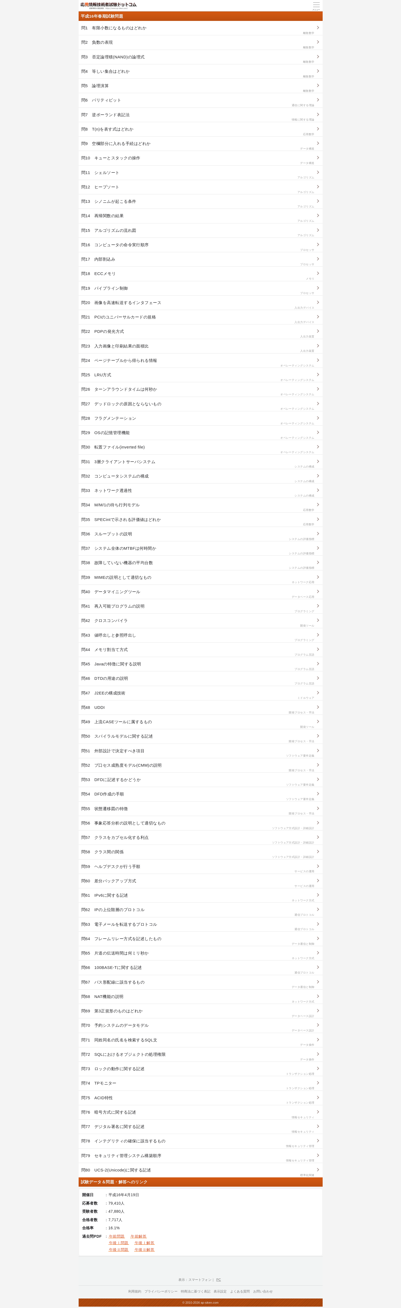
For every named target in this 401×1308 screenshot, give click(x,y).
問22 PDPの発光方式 (198, 334)
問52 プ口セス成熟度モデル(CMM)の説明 (198, 767)
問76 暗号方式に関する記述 (198, 1114)
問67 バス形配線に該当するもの (198, 984)
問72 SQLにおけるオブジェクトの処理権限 (198, 1056)
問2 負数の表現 (198, 44)
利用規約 (135, 1291)
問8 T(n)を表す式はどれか (198, 131)
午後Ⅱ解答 (144, 1249)
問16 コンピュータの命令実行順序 (198, 247)
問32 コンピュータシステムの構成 (198, 478)
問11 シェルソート (198, 175)
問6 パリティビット (198, 102)
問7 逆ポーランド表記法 (198, 117)
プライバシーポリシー (161, 1291)
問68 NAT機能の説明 (198, 999)
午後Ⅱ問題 (119, 1249)
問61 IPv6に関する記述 (198, 897)
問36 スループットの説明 (198, 536)
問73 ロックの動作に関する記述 (198, 1071)
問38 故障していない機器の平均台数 (198, 565)
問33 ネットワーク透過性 (198, 493)
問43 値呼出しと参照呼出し (198, 637)
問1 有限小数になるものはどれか (198, 30)
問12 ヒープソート (198, 189)
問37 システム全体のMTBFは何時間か (198, 550)
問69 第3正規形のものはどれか (198, 1013)
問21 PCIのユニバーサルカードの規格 (198, 319)
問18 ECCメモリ (198, 276)
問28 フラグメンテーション (198, 420)
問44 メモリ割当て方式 (198, 652)
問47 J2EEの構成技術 (198, 695)
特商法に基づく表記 (195, 1291)
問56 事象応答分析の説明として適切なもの (198, 825)
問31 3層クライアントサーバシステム (198, 464)
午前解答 (138, 1236)
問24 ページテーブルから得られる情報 (198, 363)
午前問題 (117, 1236)
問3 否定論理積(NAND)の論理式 (198, 59)
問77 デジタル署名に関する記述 (198, 1129)
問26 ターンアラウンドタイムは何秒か (198, 391)
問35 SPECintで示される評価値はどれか (198, 522)
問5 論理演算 (198, 88)
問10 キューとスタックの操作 (198, 160)
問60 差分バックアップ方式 (198, 883)
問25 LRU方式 (198, 377)
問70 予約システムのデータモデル (198, 1027)
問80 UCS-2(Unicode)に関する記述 (198, 1172)
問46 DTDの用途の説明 (198, 680)
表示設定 (220, 1291)
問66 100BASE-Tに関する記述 (198, 970)
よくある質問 (240, 1291)
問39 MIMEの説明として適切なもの (198, 580)
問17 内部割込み (198, 261)
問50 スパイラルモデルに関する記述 (198, 738)
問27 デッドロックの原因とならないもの (198, 406)
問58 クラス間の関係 (198, 854)
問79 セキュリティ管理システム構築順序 (198, 1158)
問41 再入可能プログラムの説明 (198, 608)
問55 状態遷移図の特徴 (198, 811)
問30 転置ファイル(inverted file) (198, 449)
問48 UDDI (198, 710)
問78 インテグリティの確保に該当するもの (198, 1143)
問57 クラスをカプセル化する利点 (198, 840)
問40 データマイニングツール (198, 594)
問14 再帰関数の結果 (198, 218)
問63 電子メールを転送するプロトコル (198, 926)
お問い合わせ (263, 1291)
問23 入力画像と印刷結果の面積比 (198, 348)
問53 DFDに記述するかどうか (198, 782)
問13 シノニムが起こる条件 (198, 203)
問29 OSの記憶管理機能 (198, 435)
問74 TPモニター (198, 1085)
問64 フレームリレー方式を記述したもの (198, 941)
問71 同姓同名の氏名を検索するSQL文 (198, 1042)
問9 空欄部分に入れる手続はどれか (198, 146)
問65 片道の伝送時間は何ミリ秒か (198, 955)
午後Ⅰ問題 (119, 1243)
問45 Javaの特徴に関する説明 (198, 666)
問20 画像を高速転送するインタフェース (198, 305)
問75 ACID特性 (198, 1100)
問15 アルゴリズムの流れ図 (198, 233)
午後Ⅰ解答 (144, 1243)
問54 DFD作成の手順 (198, 796)
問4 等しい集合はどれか (198, 73)
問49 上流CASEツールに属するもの (198, 724)
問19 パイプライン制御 (198, 290)
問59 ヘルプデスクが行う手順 (198, 869)
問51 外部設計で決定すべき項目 (198, 753)
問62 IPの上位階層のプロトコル (198, 912)
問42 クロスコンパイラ (198, 623)
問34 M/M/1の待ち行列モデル (198, 507)
